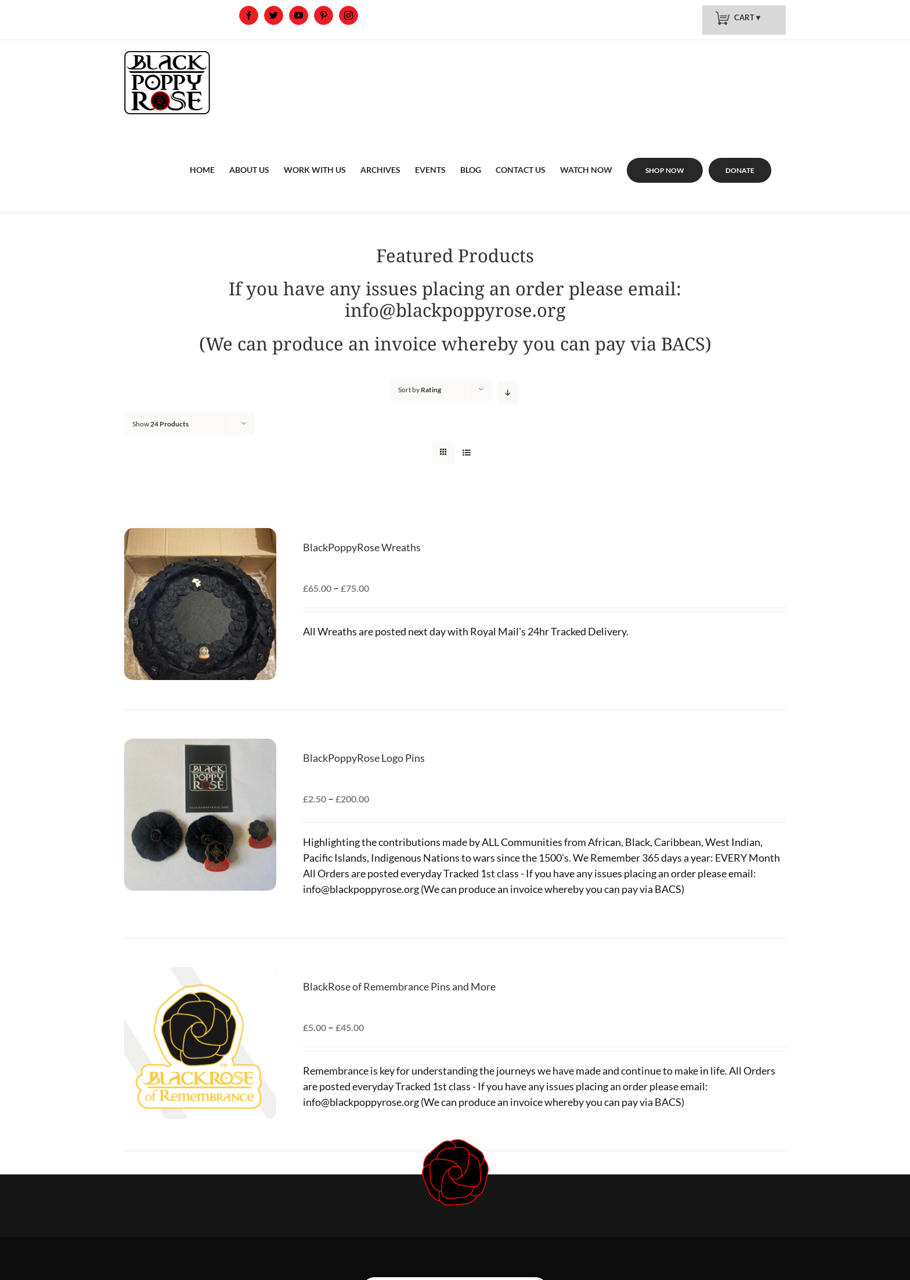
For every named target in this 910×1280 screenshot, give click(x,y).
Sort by (419, 389)
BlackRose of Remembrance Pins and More (399, 986)
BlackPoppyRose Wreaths (362, 547)
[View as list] (466, 452)
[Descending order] (508, 392)
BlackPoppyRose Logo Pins (364, 757)
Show (160, 424)
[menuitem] (202, 156)
